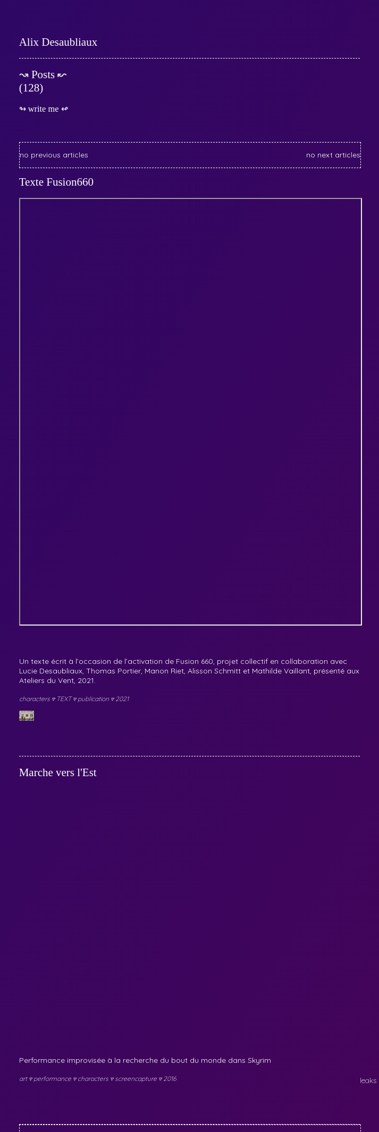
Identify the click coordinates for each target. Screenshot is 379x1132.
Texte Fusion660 (56, 182)
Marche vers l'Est (58, 772)
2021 (122, 699)
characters (35, 699)
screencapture (136, 1079)
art (24, 1079)
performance (53, 1079)
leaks (368, 1080)
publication (94, 699)
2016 (169, 1079)
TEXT (64, 699)
